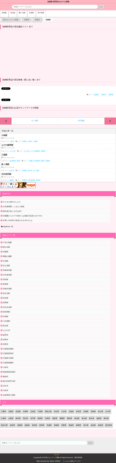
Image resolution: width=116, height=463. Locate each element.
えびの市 (12, 151)
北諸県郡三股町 (14, 161)
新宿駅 (4, 13)
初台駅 (12, 13)
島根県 (40, 418)
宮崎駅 (5, 252)
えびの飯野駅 (35, 151)
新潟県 (76, 418)
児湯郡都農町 (8, 363)
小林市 (11, 141)
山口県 (107, 411)
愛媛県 (62, 418)
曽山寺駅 (6, 247)
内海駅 (5, 316)
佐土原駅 (6, 266)
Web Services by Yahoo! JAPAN (48, 461)
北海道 (32, 411)
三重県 (3, 411)
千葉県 (40, 411)
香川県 (85, 425)
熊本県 (106, 418)
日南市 (5, 390)
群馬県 (41, 425)
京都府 (10, 411)
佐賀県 (18, 411)
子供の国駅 (7, 242)
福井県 (12, 425)
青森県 (71, 425)
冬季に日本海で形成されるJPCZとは (17, 220)
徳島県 (54, 418)
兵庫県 (25, 411)
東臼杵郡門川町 (9, 381)
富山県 (100, 411)
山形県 (3, 418)
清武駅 (5, 279)
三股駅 (30, 161)
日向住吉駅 (7, 307)
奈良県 (78, 411)
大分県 (63, 411)
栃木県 (91, 418)
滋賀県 (98, 418)
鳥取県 (100, 425)
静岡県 (78, 425)
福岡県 (19, 425)
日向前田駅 (31, 180)
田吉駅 (5, 298)
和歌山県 (48, 411)
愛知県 (69, 418)
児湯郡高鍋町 (8, 349)
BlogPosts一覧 (7, 226)
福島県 (27, 425)
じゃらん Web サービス (72, 461)
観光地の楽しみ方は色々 (13, 211)
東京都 (84, 418)
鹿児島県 (108, 425)
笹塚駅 (31, 13)
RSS (56, 455)
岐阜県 (18, 418)
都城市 (11, 180)
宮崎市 (103, 95)
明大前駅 (41, 13)
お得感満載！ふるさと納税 (13, 206)
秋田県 (34, 425)
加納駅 (96, 95)
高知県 (93, 425)
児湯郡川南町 (8, 358)
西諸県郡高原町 (9, 372)
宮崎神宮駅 (7, 270)
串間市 (5, 344)
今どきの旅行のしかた (12, 202)
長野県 (63, 425)
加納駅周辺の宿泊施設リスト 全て (17, 26)
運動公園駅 (7, 256)
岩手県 (32, 418)
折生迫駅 (6, 293)
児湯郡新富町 (8, 353)
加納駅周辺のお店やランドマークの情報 (20, 108)
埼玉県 (56, 411)
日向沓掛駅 (7, 275)
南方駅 (5, 326)
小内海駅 (6, 321)
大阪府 (71, 411)
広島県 (47, 418)
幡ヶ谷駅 (22, 13)
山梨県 (10, 418)
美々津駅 (36, 170)
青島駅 (5, 284)
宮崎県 (111, 95)
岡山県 (25, 418)
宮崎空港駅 (7, 289)
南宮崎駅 (6, 312)
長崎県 (56, 425)
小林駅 (35, 141)
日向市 (11, 170)
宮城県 (85, 411)
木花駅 (5, 261)
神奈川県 (4, 425)
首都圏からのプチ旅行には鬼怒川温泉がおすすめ (22, 216)
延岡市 (5, 335)
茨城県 (49, 425)
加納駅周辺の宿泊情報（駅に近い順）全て (21, 80)
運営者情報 (78, 457)
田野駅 (5, 303)
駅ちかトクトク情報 (52, 457)
